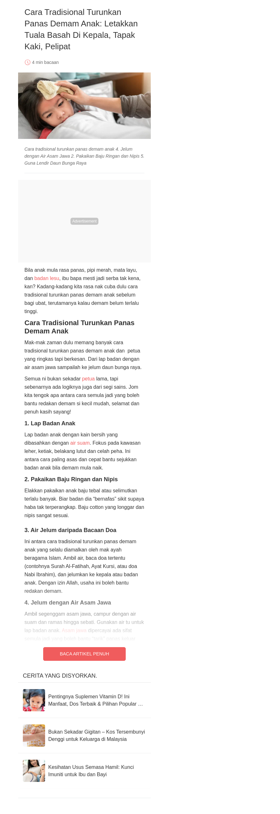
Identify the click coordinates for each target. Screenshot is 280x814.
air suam (80, 443)
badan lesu (46, 278)
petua (88, 378)
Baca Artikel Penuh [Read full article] (84, 653)
